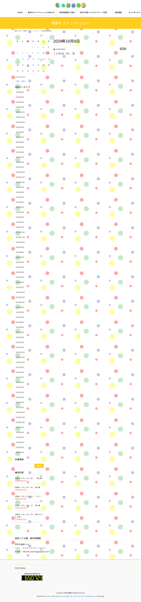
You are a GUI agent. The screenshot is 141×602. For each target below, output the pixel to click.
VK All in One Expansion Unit (77, 596)
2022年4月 (20, 332)
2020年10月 (20, 422)
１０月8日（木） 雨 (64, 53)
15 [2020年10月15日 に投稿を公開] (33, 59)
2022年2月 (20, 342)
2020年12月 (20, 412)
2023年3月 (20, 277)
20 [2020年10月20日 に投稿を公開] (23, 65)
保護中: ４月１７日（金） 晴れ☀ (28, 478)
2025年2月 (20, 162)
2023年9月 (20, 247)
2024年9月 (20, 187)
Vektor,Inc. (92, 596)
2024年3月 (20, 217)
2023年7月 (20, 257)
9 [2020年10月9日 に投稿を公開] (37, 53)
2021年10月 (20, 362)
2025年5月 (20, 147)
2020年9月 (20, 427)
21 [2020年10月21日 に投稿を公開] (28, 65)
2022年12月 (20, 292)
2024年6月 (20, 202)
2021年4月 (20, 392)
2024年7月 (20, 197)
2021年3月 (20, 397)
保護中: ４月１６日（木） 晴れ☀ (27, 487)
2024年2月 (20, 222)
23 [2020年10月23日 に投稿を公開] (38, 65)
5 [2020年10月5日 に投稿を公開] (17, 53)
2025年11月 (20, 117)
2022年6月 (20, 322)
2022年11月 (20, 297)
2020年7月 (20, 437)
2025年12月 (20, 112)
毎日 (123, 49)
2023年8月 (20, 252)
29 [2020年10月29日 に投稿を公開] (33, 71)
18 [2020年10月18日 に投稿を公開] (49, 59)
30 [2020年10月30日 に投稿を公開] (38, 71)
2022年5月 (20, 327)
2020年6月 (20, 442)
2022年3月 (20, 337)
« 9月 (17, 81)
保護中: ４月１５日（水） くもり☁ (28, 496)
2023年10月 (20, 242)
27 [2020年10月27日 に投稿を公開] (23, 71)
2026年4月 (20, 92)
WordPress (48, 596)
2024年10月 (20, 182)
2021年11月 (20, 357)
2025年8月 (20, 132)
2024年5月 (20, 207)
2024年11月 (20, 177)
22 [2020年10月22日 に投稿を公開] (33, 65)
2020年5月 (20, 447)
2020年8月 (20, 432)
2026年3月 (20, 97)
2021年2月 (20, 402)
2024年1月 (20, 227)
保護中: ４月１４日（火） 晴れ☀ (27, 505)
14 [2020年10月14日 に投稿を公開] (28, 59)
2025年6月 (20, 142)
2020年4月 (20, 452)
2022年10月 (20, 302)
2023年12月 (20, 232)
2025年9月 (20, 127)
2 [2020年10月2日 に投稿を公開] (37, 47)
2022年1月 (20, 347)
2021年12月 (20, 352)
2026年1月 (20, 107)
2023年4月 (20, 272)
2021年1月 (20, 407)
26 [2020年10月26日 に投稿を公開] (18, 71)
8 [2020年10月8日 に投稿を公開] (32, 53)
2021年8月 (20, 372)
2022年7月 (20, 317)
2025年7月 (20, 137)
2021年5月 (20, 387)
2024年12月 (20, 172)
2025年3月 (20, 157)
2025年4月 (20, 152)
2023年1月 (20, 287)
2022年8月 (20, 312)
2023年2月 (20, 282)
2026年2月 (20, 102)
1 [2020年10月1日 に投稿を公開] (32, 47)
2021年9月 (20, 367)
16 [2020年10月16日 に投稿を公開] (38, 59)
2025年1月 (20, 167)
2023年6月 (20, 262)
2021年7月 (20, 377)
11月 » (23, 81)
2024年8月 (20, 192)
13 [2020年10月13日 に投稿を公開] (23, 59)
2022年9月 (20, 307)
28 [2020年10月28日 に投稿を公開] (28, 71)
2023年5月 (20, 267)
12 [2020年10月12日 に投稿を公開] (18, 59)
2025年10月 (20, 122)
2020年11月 (20, 417)
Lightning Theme (61, 596)
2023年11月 (20, 237)
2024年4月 (20, 212)
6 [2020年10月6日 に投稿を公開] (22, 53)
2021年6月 (20, 382)
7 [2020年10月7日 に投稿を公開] (27, 53)
